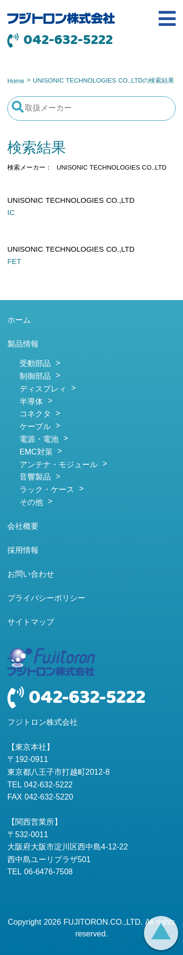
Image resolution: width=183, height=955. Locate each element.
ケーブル (35, 427)
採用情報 (23, 550)
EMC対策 (36, 452)
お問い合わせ (30, 574)
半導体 (31, 402)
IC (11, 213)
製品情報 (23, 344)
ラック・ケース (47, 490)
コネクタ (35, 414)
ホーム (19, 320)
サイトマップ (30, 622)
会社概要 (23, 527)
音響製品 (35, 477)
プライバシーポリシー (46, 598)
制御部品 (35, 376)
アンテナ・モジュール (59, 465)
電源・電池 (39, 440)
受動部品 (35, 364)
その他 (31, 503)
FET (14, 262)
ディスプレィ (43, 389)
